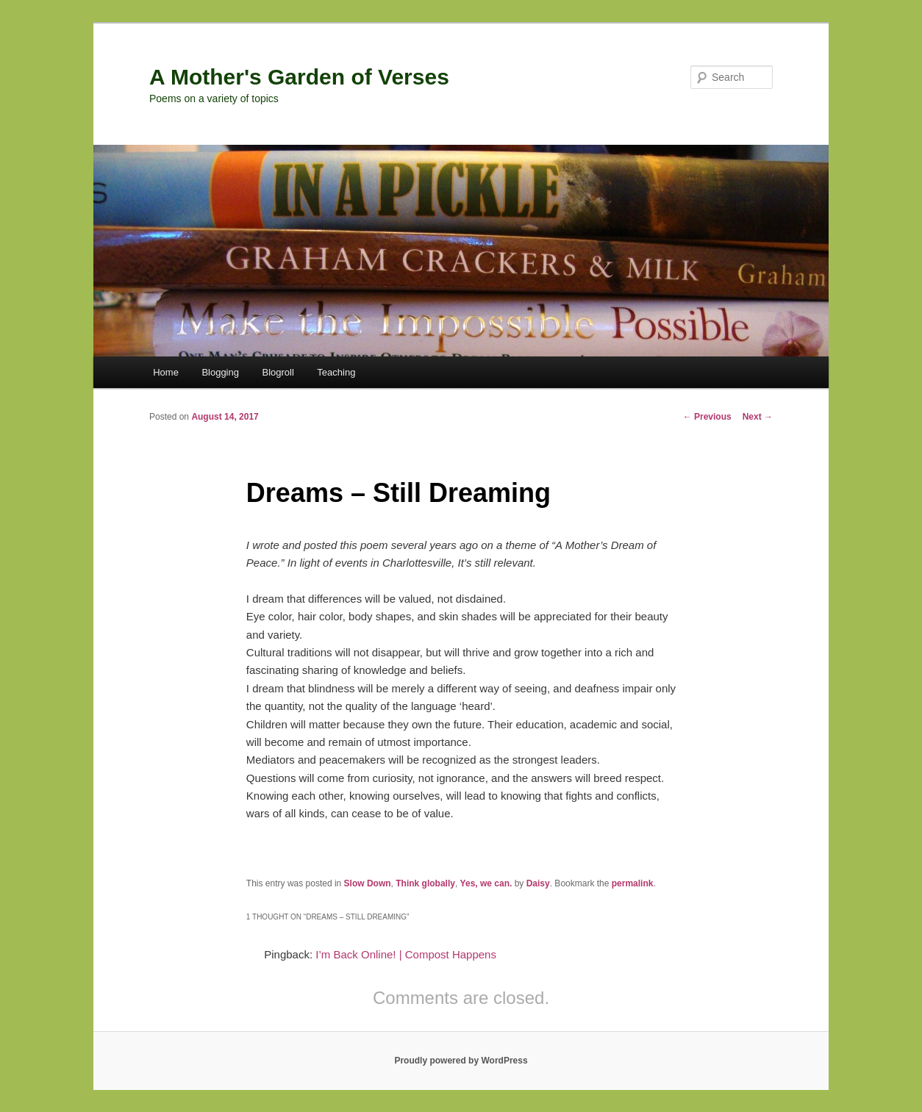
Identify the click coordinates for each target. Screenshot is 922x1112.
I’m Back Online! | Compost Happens (405, 954)
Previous (707, 417)
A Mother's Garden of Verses (299, 77)
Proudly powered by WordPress (460, 1060)
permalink (633, 883)
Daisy (538, 883)
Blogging (220, 372)
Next (758, 417)
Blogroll (277, 372)
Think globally (425, 883)
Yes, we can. (486, 883)
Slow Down (367, 883)
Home (166, 372)
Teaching (336, 372)
